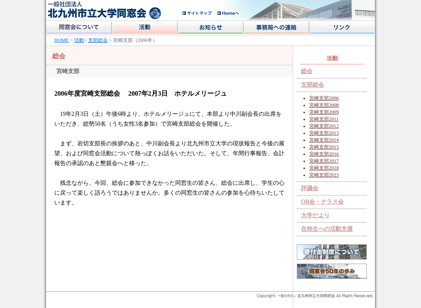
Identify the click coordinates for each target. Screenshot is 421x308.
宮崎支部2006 (324, 98)
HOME (61, 40)
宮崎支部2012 (324, 126)
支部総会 (98, 40)
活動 (79, 40)
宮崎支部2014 (324, 140)
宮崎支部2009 (324, 112)
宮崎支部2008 (324, 105)
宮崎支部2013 (324, 133)
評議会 (309, 188)
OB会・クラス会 (322, 202)
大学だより (315, 215)
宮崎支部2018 (324, 168)
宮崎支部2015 (324, 147)
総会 (306, 71)
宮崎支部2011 (324, 119)
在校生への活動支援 (327, 229)
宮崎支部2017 (324, 161)
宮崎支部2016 (324, 154)
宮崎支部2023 (324, 175)
